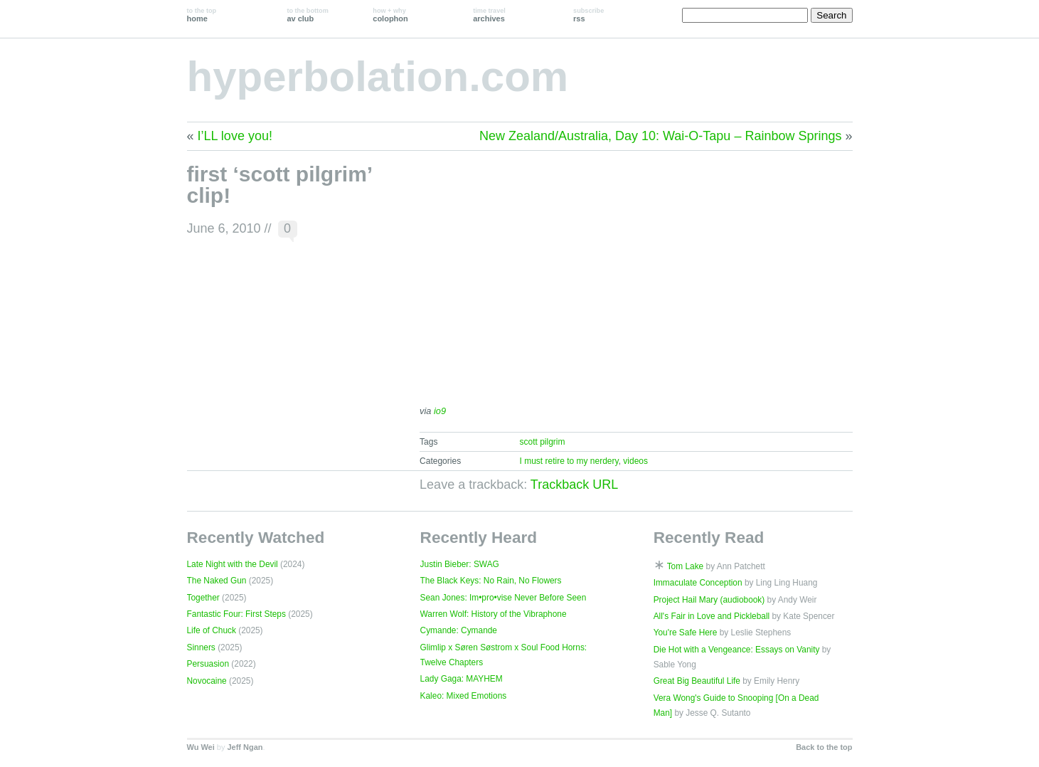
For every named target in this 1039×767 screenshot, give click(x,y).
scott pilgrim (542, 442)
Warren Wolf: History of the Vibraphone (493, 614)
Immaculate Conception (698, 583)
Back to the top (824, 747)
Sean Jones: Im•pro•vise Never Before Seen (503, 598)
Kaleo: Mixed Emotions (463, 696)
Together (203, 598)
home (202, 15)
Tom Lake (685, 566)
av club (307, 15)
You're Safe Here (686, 633)
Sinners (201, 647)
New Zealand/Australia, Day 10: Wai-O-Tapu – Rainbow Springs (660, 136)
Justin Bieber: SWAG (459, 564)
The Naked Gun (217, 581)
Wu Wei (201, 747)
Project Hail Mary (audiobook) (709, 600)
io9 (440, 411)
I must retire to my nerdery (568, 461)
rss (588, 15)
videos (635, 461)
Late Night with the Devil (232, 564)
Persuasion (208, 664)
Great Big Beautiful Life (697, 681)
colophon (390, 15)
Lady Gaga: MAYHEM (461, 679)
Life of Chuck (211, 630)
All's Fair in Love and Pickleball (712, 616)
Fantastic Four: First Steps (236, 614)
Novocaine (207, 681)
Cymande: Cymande (458, 630)
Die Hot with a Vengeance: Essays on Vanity (737, 650)
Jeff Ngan (244, 747)
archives (489, 15)
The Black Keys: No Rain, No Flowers (491, 581)
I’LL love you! (235, 136)
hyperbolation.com (378, 76)
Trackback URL (574, 484)
